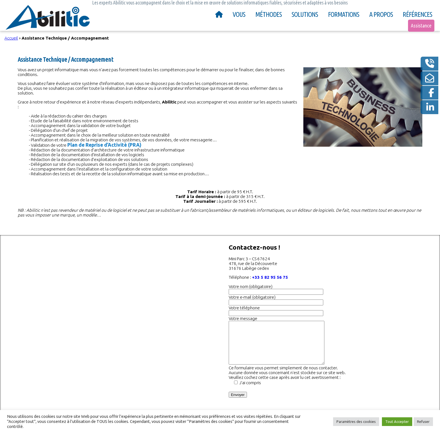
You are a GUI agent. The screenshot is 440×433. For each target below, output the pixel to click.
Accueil (11, 38)
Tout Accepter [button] (397, 421)
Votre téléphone (244, 307)
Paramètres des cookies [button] (356, 421)
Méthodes (268, 14)
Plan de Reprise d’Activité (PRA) (104, 145)
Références (417, 14)
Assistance (421, 25)
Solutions (305, 14)
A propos (381, 14)
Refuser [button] (423, 421)
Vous (239, 14)
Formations (343, 14)
